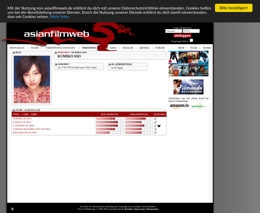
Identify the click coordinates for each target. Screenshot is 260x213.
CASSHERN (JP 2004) (23, 125)
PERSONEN (64, 52)
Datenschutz (152, 209)
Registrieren (186, 27)
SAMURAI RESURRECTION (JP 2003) (31, 129)
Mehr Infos (59, 16)
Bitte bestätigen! (234, 7)
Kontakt (128, 209)
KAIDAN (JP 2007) (22, 122)
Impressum (139, 209)
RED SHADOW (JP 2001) (25, 132)
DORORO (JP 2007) (22, 118)
